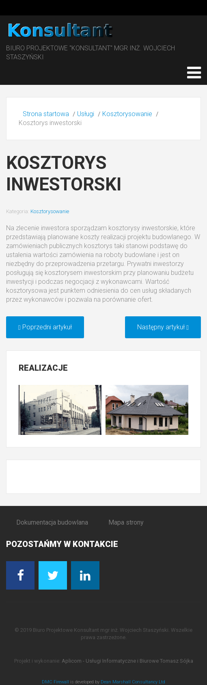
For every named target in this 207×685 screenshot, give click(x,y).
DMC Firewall (55, 682)
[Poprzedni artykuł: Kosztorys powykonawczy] (45, 327)
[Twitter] (53, 575)
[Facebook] (20, 575)
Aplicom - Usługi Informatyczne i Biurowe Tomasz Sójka (127, 661)
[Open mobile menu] (194, 73)
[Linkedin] (85, 575)
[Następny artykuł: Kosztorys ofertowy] (163, 327)
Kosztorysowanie (49, 211)
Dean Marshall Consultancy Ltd (133, 682)
